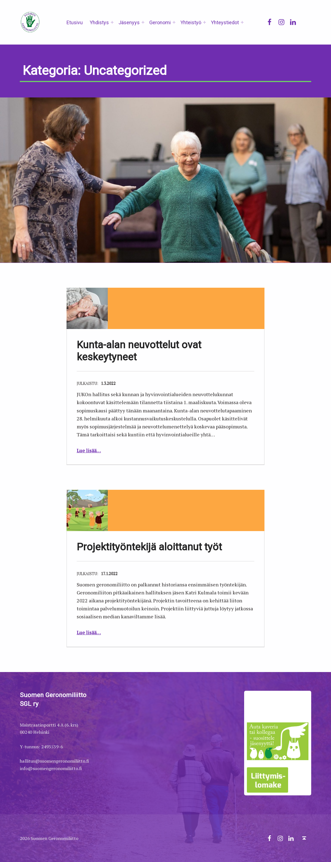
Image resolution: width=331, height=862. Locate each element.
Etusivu (75, 22)
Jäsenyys (129, 22)
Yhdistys (99, 22)
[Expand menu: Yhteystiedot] (242, 22)
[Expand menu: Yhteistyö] (204, 22)
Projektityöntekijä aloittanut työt (149, 547)
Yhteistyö (190, 22)
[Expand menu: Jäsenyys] (143, 22)
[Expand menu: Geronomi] (174, 22)
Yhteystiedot (225, 22)
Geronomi (160, 22)
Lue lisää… (89, 450)
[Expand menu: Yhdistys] (112, 22)
